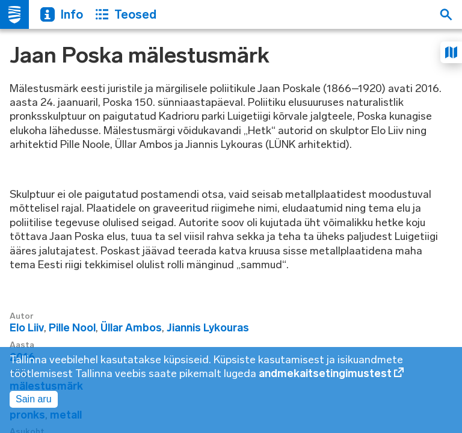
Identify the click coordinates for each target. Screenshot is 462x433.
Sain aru (34, 399)
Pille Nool (72, 327)
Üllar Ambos (131, 327)
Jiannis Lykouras (208, 327)
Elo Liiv (27, 327)
